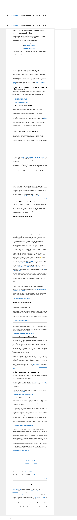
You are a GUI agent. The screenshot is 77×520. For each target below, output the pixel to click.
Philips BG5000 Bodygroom (29, 460)
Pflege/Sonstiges (37, 15)
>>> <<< (30, 195)
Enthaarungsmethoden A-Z (27, 15)
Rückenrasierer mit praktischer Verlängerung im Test (24, 127)
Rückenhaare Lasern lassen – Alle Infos (21, 320)
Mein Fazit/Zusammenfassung (30, 48)
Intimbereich (21, 270)
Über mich (44, 15)
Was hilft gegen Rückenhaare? (30, 45)
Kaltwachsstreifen (36, 364)
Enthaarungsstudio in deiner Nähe (19, 391)
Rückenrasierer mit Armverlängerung (29, 494)
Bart (8, 15)
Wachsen (36, 497)
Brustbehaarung (32, 73)
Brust (44, 269)
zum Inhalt (45, 198)
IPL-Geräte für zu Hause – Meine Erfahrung (22, 298)
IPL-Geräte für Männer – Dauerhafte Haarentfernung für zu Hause (28, 266)
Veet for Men (27, 463)
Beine (14, 270)
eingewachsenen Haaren (23, 119)
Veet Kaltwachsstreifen (28, 471)
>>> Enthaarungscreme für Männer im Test (21, 450)
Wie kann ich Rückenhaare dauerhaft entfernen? (30, 47)
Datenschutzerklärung (13, 516)
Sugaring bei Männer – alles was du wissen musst (23, 394)
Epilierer (43, 497)
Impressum (7, 516)
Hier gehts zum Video (25, 172)
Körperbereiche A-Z (15, 15)
